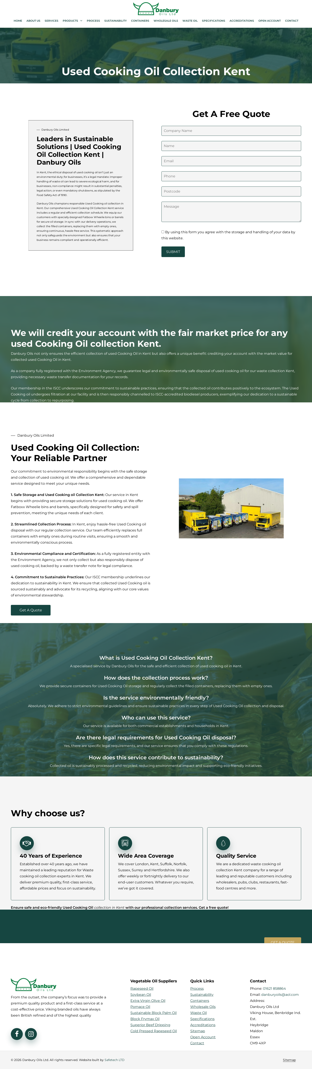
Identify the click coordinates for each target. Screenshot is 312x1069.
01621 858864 (274, 988)
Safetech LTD (115, 1060)
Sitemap (289, 1060)
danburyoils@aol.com (280, 995)
